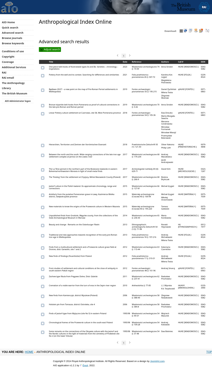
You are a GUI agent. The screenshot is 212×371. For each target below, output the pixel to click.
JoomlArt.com (157, 361)
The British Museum (14, 93)
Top (209, 351)
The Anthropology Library (13, 85)
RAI (4, 72)
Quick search (10, 27)
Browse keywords (13, 43)
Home (29, 351)
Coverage (8, 62)
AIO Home (8, 22)
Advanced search (12, 32)
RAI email (8, 77)
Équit (85, 365)
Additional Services (14, 67)
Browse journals (12, 38)
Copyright (8, 56)
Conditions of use (13, 51)
